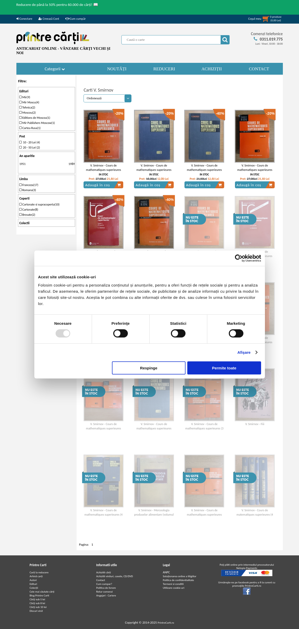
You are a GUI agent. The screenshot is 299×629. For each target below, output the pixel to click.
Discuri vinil (36, 611)
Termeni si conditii (173, 584)
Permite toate (224, 368)
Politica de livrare (106, 587)
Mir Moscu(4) (29, 102)
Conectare (24, 19)
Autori (33, 580)
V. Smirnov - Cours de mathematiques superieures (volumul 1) (103, 170)
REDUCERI (164, 68)
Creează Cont (48, 19)
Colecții (34, 587)
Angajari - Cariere (106, 595)
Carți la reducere (39, 572)
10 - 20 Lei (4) (29, 142)
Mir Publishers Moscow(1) (37, 123)
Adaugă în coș (103, 185)
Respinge (149, 368)
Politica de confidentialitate (178, 580)
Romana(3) (27, 190)
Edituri (33, 584)
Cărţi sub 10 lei (38, 607)
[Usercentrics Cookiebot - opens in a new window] (238, 258)
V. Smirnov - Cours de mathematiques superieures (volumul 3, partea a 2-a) (254, 170)
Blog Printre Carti (39, 595)
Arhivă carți (36, 576)
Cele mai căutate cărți (42, 591)
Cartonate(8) (28, 209)
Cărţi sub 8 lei (37, 603)
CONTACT (259, 68)
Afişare (244, 352)
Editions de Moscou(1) (34, 118)
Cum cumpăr (75, 19)
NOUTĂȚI (117, 68)
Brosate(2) (27, 215)
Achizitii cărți (103, 572)
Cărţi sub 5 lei (37, 599)
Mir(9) (24, 97)
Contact (100, 580)
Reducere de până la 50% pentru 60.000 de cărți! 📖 (57, 4)
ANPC (166, 572)
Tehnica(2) (27, 107)
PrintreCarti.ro (166, 622)
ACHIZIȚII (211, 68)
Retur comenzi (104, 591)
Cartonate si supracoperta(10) (39, 204)
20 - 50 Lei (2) (29, 147)
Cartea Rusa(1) (29, 128)
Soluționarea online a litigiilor (180, 576)
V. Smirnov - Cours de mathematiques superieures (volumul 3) (153, 170)
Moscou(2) (27, 112)
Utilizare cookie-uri (173, 587)
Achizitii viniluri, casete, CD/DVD (114, 576)
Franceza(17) (28, 185)
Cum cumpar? (104, 584)
